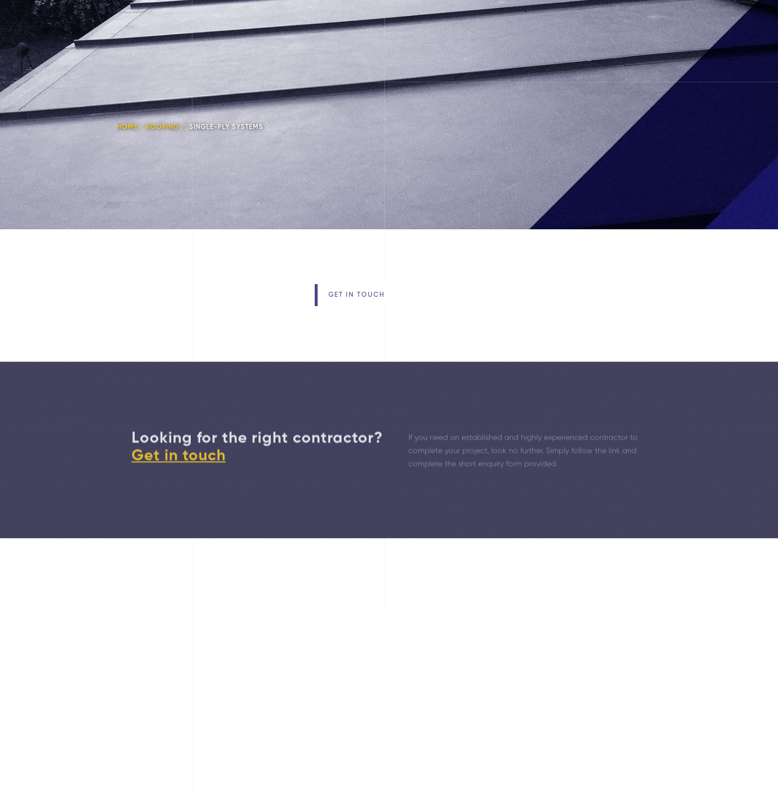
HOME (127, 125)
